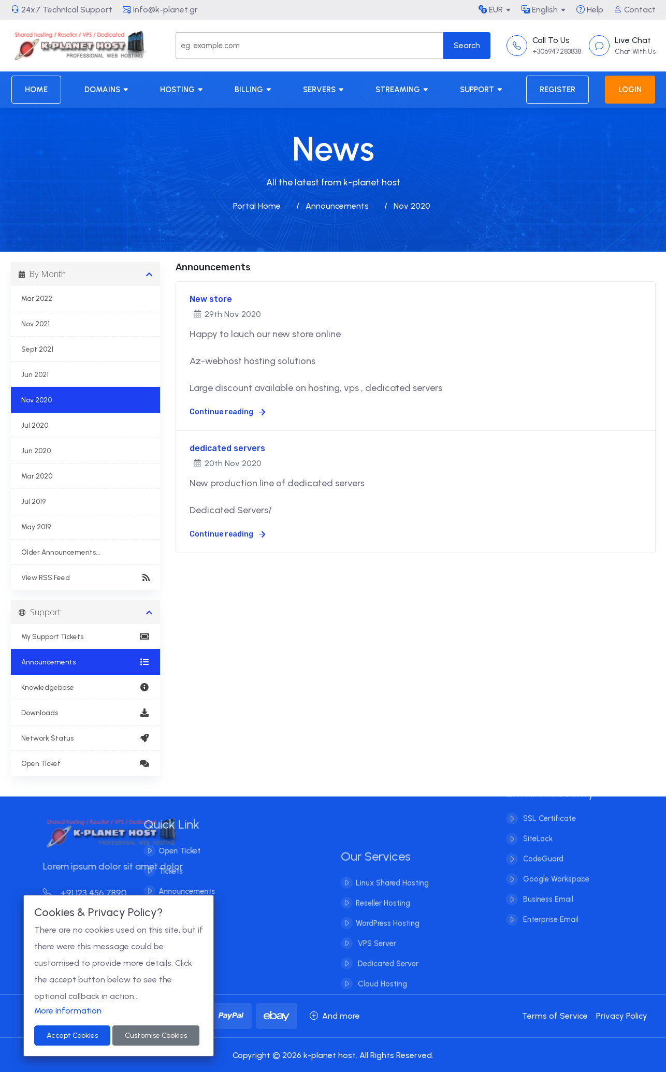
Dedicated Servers (229, 510)
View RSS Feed (85, 577)
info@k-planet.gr (160, 10)
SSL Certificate (548, 805)
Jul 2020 (34, 425)
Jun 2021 (35, 374)
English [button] (540, 10)
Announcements (337, 206)
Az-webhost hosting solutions (252, 361)
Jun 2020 (36, 450)
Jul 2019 (33, 501)
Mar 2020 (36, 476)
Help (589, 10)
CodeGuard (542, 846)
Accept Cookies (72, 1035)
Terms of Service (555, 1016)
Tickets (158, 871)
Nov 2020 (36, 400)
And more (335, 1016)
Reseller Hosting (383, 916)
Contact (635, 10)
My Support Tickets (85, 636)
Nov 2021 (35, 324)
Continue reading (227, 412)
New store (211, 299)
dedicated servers (227, 448)
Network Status (85, 738)
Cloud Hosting (381, 997)
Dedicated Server (387, 976)
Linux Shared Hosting (392, 896)
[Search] (309, 45)
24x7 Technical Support (61, 10)
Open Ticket (85, 763)
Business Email (547, 886)
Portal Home (257, 206)
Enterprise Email (549, 906)
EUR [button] (491, 10)
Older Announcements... (60, 552)
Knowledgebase (85, 687)
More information (68, 1011)
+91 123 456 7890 (98, 893)
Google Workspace (555, 866)
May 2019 (36, 527)
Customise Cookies (156, 1035)
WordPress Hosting (387, 936)
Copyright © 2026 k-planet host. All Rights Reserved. (333, 1055)
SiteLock (537, 826)
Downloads (85, 712)
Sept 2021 (37, 349)
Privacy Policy (621, 1016)
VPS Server (376, 956)
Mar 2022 (36, 298)
